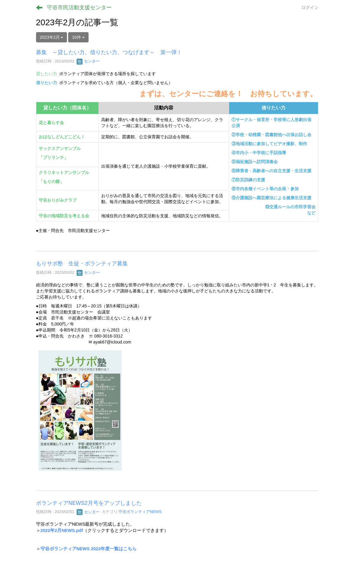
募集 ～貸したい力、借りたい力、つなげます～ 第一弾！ (109, 52)
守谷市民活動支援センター (79, 8)
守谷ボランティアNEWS (140, 512)
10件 (78, 37)
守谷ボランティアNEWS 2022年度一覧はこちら (89, 548)
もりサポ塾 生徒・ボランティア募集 (82, 264)
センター (88, 61)
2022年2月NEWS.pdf (62, 530)
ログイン (309, 7)
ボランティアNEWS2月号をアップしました (89, 503)
